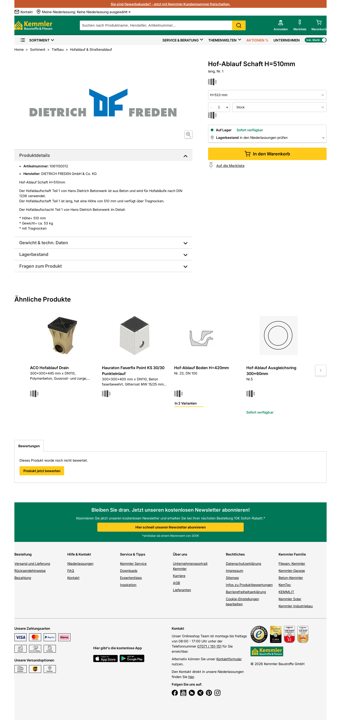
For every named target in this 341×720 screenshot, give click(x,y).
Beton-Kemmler (291, 578)
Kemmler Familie (292, 554)
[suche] (163, 25)
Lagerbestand (33, 254)
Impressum (234, 570)
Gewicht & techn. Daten (43, 242)
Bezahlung (22, 578)
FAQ (70, 570)
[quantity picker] (219, 107)
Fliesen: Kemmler (292, 563)
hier (191, 677)
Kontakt (73, 578)
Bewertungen (29, 446)
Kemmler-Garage (292, 570)
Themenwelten (222, 40)
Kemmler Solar (290, 599)
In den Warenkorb (267, 154)
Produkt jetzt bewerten (41, 471)
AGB (176, 583)
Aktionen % (257, 40)
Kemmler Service (133, 563)
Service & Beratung (180, 40)
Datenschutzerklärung (243, 563)
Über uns (180, 554)
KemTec (285, 585)
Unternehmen (286, 40)
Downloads (128, 570)
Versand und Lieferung (32, 563)
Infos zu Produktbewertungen (249, 585)
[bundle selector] (279, 107)
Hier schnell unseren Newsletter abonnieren (170, 527)
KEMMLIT (286, 592)
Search (239, 25)
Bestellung (23, 554)
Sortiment (35, 40)
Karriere (179, 576)
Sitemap (232, 578)
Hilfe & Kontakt (79, 554)
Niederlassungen (80, 563)
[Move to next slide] (320, 370)
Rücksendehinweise (30, 570)
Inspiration (128, 585)
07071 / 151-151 (209, 646)
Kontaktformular (229, 659)
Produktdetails (34, 155)
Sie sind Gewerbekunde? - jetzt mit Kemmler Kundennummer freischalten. (170, 4)
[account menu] (281, 25)
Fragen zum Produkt (40, 266)
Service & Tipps (132, 554)
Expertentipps (131, 578)
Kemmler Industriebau (296, 606)
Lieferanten (182, 590)
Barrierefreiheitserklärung (246, 592)
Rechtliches (235, 554)
